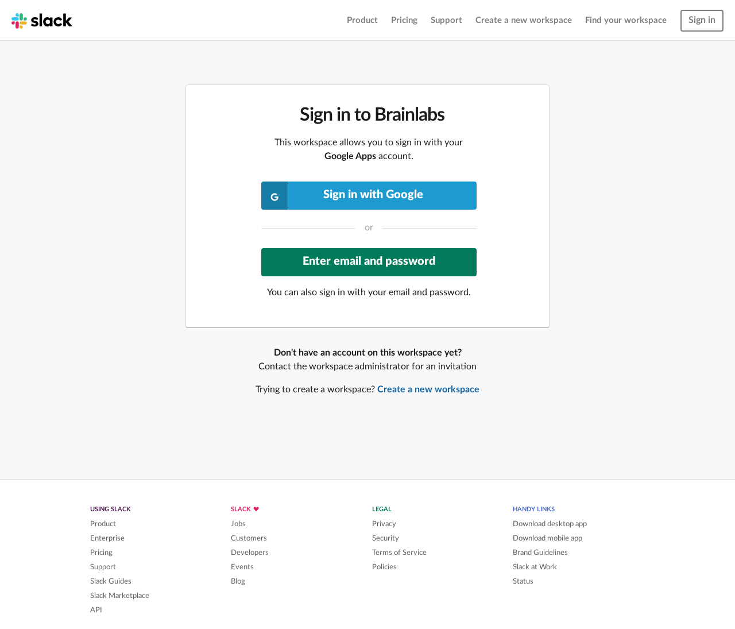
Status (523, 581)
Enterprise (107, 538)
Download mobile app (547, 538)
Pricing (404, 20)
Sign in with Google (342, 196)
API (96, 610)
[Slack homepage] (41, 20)
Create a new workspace (523, 20)
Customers (249, 538)
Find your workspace (626, 20)
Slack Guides (110, 581)
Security (385, 538)
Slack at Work (535, 567)
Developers (250, 553)
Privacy (384, 524)
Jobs (238, 524)
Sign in (701, 20)
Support (446, 20)
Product (362, 20)
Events (242, 567)
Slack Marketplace (119, 596)
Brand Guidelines (540, 553)
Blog (238, 581)
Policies (384, 567)
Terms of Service (399, 553)
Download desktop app (550, 524)
